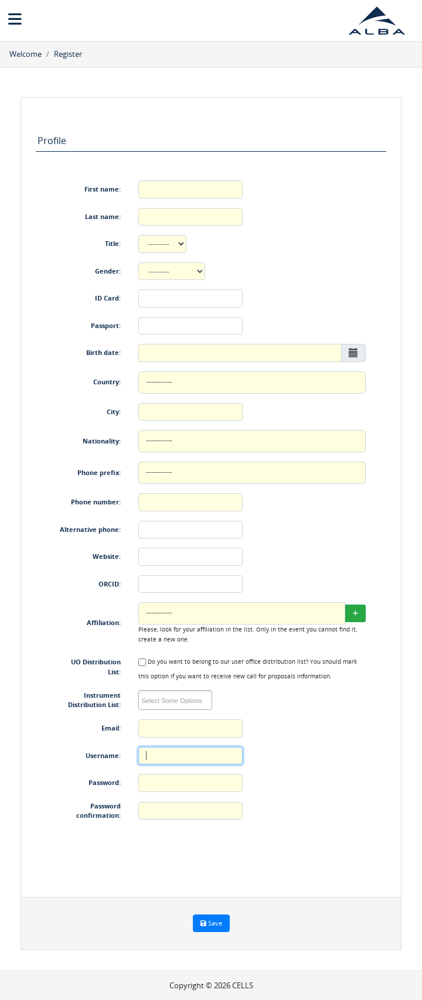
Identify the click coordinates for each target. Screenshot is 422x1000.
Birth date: (103, 352)
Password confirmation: (98, 810)
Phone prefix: (99, 472)
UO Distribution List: (96, 666)
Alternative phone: (90, 529)
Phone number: (96, 501)
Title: (113, 243)
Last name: (103, 216)
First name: (102, 189)
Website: (107, 556)
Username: (103, 755)
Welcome (25, 54)
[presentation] (227, 853)
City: (114, 411)
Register (68, 54)
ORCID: (109, 583)
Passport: (106, 325)
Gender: (108, 271)
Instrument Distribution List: (94, 700)
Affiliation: (104, 622)
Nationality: (102, 440)
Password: (105, 782)
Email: (111, 727)
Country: (107, 381)
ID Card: (108, 297)
